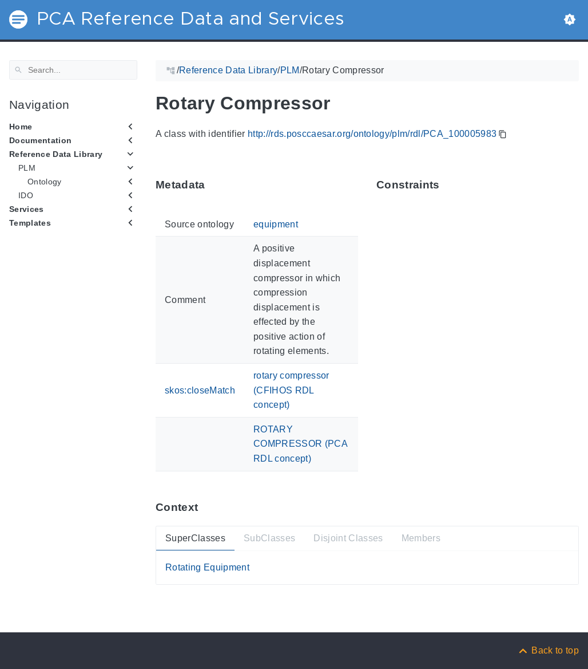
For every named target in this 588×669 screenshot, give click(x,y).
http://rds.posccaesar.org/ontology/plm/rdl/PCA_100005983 (372, 134)
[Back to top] (548, 650)
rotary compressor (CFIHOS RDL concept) (291, 390)
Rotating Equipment (207, 567)
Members (421, 537)
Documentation (40, 140)
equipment (275, 224)
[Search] (73, 70)
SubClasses (269, 537)
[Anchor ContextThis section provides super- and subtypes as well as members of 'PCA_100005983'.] (206, 507)
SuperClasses (195, 537)
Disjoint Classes (348, 537)
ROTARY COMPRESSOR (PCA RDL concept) (300, 443)
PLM (26, 167)
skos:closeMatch (200, 390)
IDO (25, 195)
